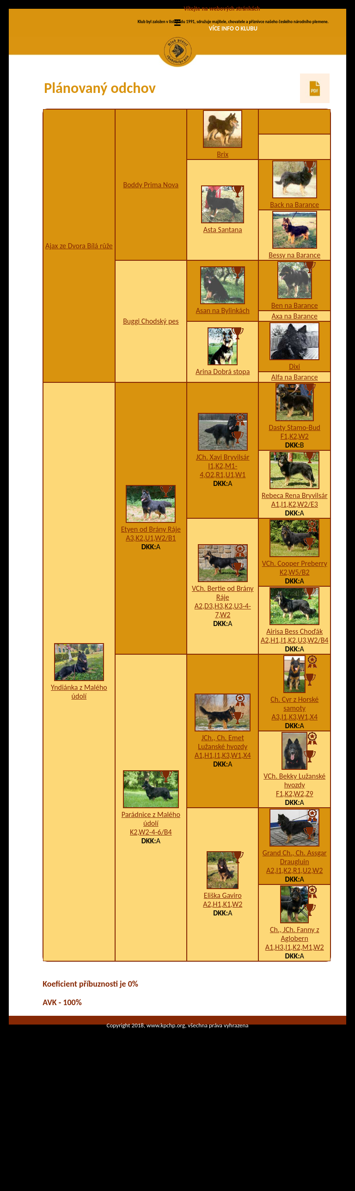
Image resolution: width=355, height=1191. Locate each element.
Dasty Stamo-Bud (294, 505)
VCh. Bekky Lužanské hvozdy (294, 858)
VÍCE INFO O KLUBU (233, 28)
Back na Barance (294, 282)
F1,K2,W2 (295, 514)
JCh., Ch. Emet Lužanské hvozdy (222, 820)
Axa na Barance (295, 394)
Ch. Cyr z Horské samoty (294, 782)
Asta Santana (222, 307)
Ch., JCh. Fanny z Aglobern (294, 1012)
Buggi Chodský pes (150, 399)
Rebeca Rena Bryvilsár (294, 573)
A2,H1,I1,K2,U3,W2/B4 (295, 718)
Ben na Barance (294, 383)
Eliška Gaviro (223, 973)
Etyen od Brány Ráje (151, 607)
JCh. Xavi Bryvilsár (223, 535)
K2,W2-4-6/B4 (151, 910)
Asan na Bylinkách (223, 388)
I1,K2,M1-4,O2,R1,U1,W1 (222, 548)
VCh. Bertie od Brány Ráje (223, 671)
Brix (222, 232)
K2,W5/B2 (295, 650)
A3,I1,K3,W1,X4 (294, 795)
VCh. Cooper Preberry (294, 641)
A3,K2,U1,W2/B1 (151, 616)
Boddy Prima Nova (150, 262)
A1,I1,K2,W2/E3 (294, 582)
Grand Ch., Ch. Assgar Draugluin (295, 935)
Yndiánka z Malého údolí (79, 770)
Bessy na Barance (294, 333)
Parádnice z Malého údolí (151, 897)
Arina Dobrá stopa (223, 449)
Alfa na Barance (294, 455)
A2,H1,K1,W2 (222, 982)
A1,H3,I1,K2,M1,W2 (294, 1025)
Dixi (294, 444)
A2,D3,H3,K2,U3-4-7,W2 (223, 688)
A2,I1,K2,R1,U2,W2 (294, 948)
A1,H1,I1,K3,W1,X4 (223, 833)
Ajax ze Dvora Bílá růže (79, 323)
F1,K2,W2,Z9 (294, 871)
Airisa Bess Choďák (294, 709)
